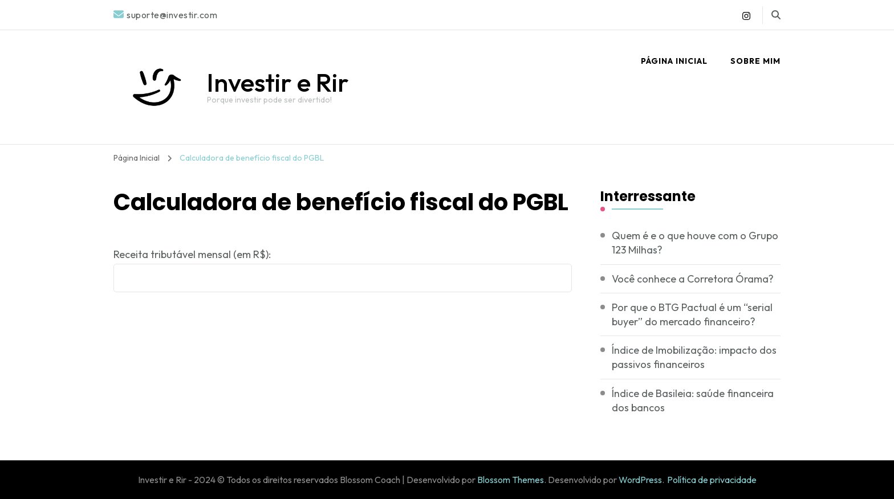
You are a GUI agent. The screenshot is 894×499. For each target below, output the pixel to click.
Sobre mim (755, 61)
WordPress (640, 479)
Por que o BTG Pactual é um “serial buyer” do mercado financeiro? (692, 314)
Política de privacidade (712, 479)
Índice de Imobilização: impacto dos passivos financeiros (694, 357)
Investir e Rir (278, 82)
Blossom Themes (510, 479)
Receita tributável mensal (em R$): (192, 254)
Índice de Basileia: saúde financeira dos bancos (693, 400)
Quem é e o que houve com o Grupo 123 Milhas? (695, 242)
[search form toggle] (776, 14)
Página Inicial (674, 61)
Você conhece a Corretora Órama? (693, 278)
